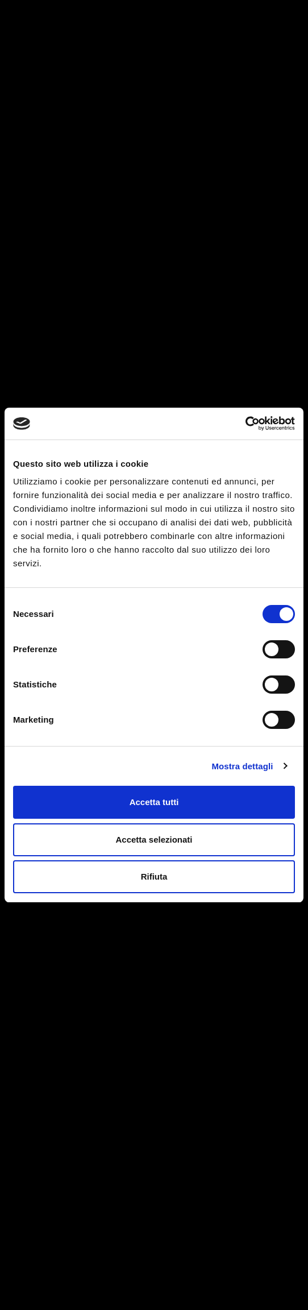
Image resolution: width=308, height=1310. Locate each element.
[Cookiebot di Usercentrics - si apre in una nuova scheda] (245, 423)
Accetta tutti (154, 802)
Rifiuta (154, 876)
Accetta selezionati (153, 839)
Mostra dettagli (242, 766)
